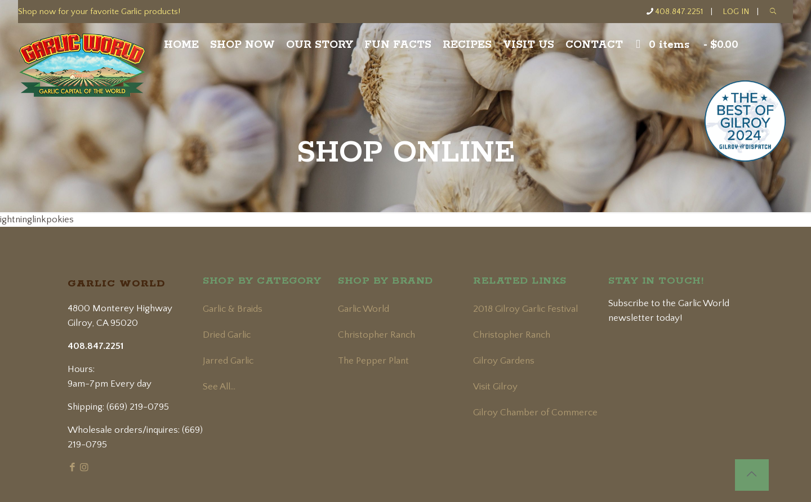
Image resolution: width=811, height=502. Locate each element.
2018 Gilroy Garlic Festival (525, 309)
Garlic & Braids (232, 309)
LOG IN (736, 11)
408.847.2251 (679, 11)
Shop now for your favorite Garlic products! (99, 11)
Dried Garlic (227, 335)
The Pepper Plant (373, 361)
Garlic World (363, 309)
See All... (219, 387)
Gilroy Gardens (503, 361)
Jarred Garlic (228, 361)
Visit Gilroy (495, 387)
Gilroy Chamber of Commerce (535, 412)
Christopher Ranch (376, 335)
